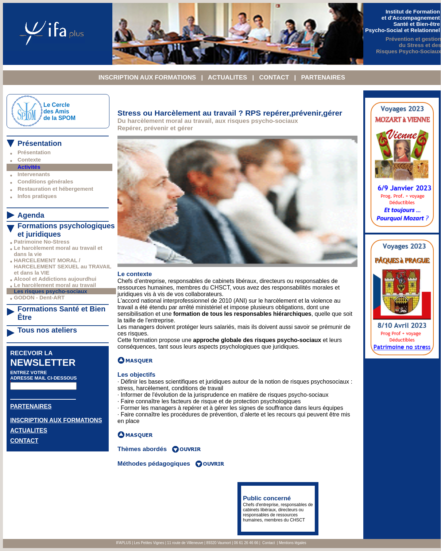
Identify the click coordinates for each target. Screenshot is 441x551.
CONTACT (275, 77)
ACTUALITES (228, 77)
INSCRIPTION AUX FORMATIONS (148, 77)
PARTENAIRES (323, 77)
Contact (268, 543)
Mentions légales (292, 543)
